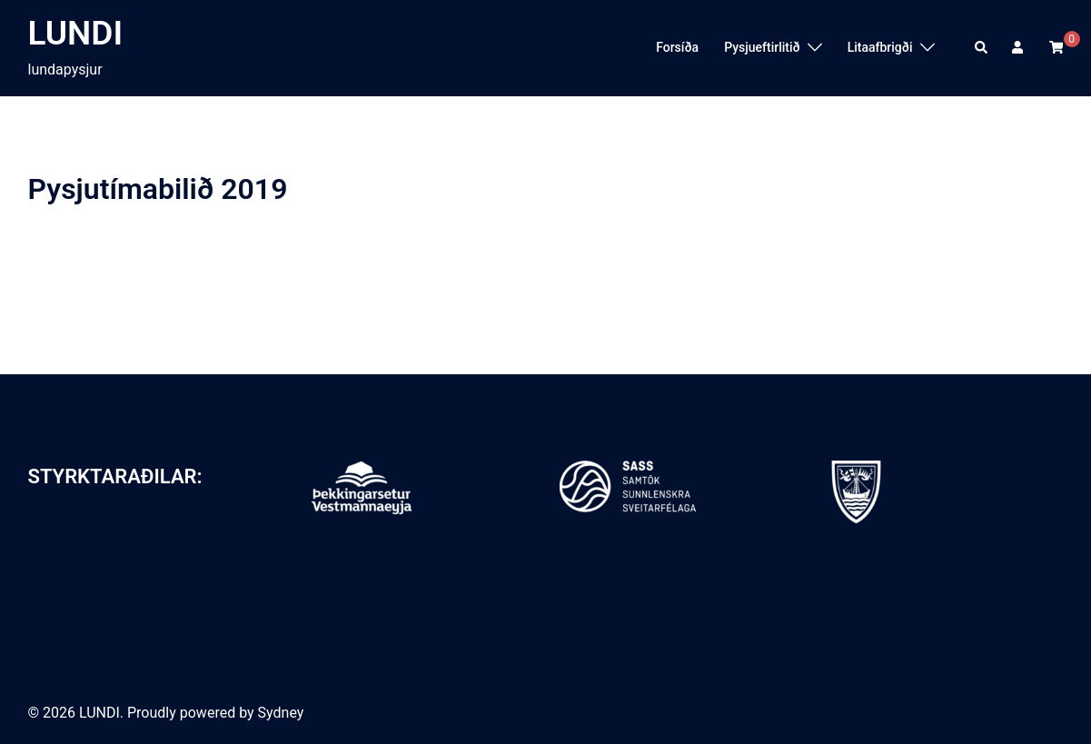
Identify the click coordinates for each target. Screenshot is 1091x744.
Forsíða (677, 47)
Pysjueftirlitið (762, 47)
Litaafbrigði (880, 47)
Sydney (281, 712)
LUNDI (76, 33)
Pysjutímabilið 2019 (158, 189)
